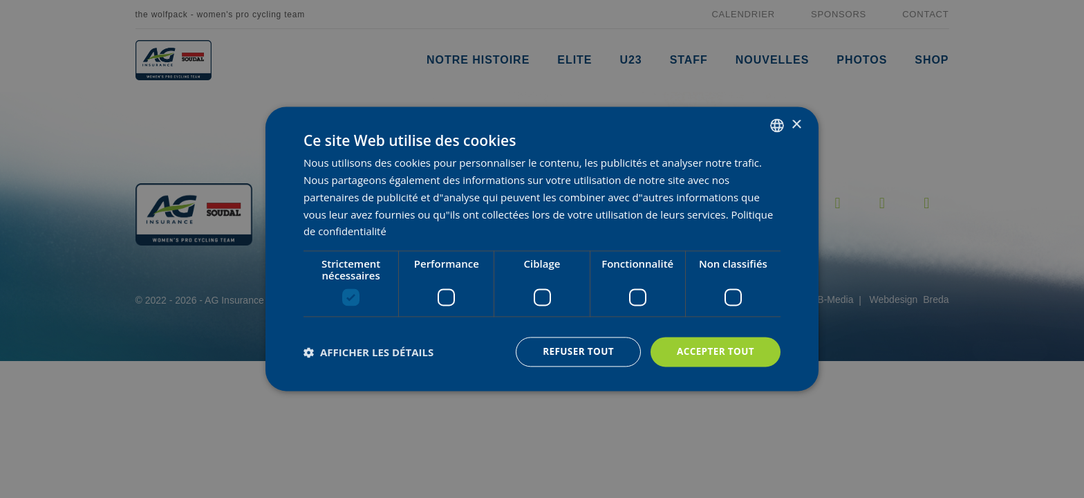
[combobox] (777, 125)
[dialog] (542, 249)
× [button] (796, 124)
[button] (368, 352)
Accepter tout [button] (714, 351)
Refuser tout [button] (574, 351)
